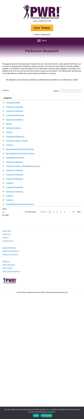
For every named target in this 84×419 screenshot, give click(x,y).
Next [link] (78, 335)
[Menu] (42, 41)
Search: (67, 91)
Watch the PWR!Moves (10, 374)
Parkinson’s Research (10, 377)
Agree (36, 415)
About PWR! (6, 354)
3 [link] (57, 335)
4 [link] (60, 335)
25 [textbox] (3, 335)
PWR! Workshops (8, 388)
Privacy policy (46, 415)
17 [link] (73, 335)
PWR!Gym (6, 384)
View (76, 103)
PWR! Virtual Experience (11, 394)
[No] (81, 413)
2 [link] (53, 335)
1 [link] (49, 335)
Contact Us (6, 357)
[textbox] (5, 90)
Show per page (9, 335)
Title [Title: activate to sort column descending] (20, 98)
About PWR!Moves (9, 371)
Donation (5, 360)
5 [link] (64, 335)
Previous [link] (43, 335)
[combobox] (6, 90)
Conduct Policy (7, 364)
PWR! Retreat (7, 391)
